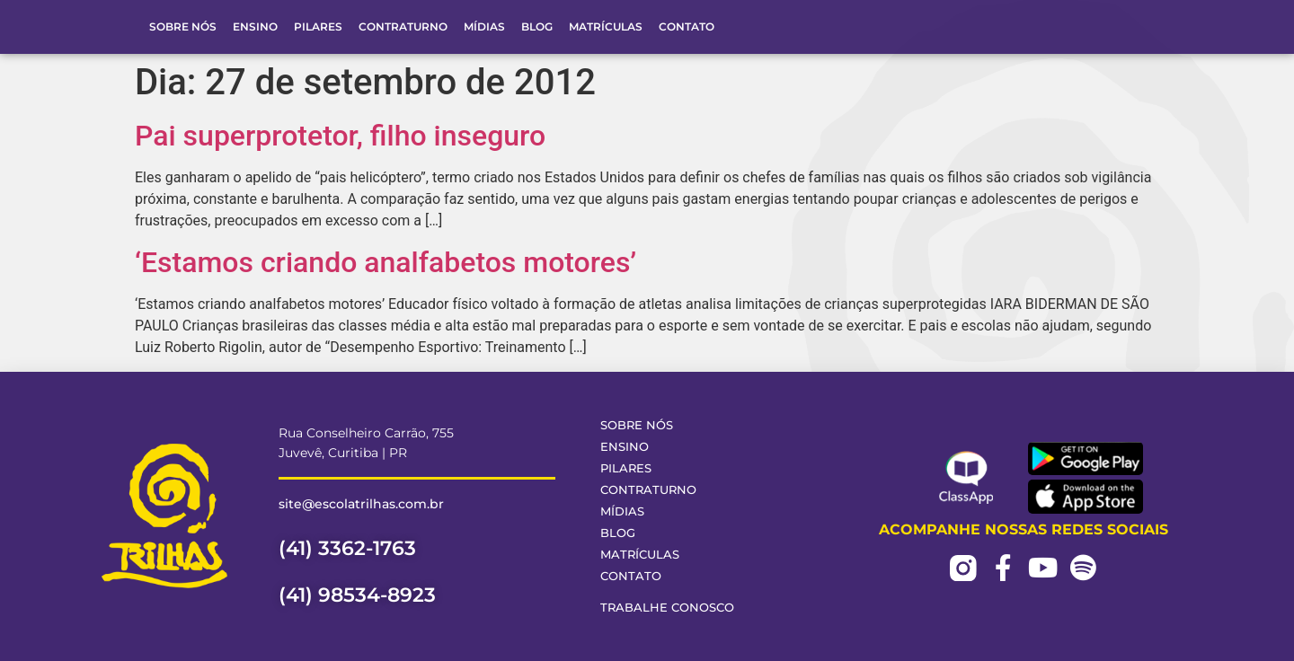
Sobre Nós (183, 26)
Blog (537, 26)
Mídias (484, 26)
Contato (686, 26)
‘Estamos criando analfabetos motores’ (385, 262)
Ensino (255, 26)
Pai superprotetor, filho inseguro (340, 136)
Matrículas (606, 26)
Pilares (318, 26)
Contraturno (403, 26)
